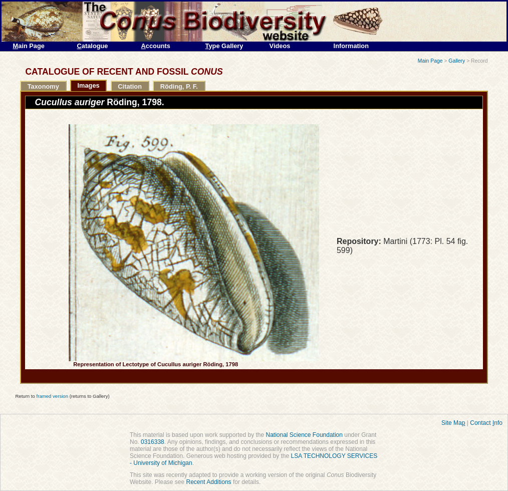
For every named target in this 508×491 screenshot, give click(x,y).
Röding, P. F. (179, 86)
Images (89, 85)
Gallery (456, 61)
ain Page (29, 46)
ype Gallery (224, 46)
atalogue (92, 46)
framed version (52, 396)
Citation (130, 86)
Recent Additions (208, 481)
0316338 (152, 441)
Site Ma (453, 422)
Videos (280, 46)
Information (351, 46)
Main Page (430, 61)
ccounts (155, 46)
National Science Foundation (304, 434)
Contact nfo (486, 422)
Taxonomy (43, 86)
